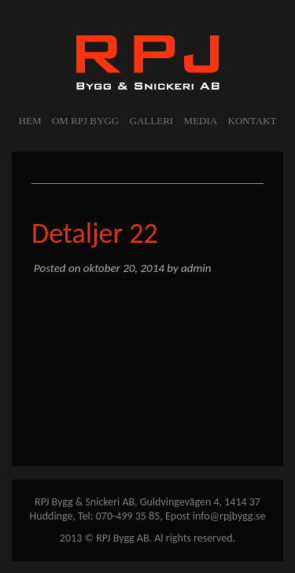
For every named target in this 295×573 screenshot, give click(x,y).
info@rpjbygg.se (229, 516)
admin (196, 268)
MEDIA (201, 121)
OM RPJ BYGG (85, 121)
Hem (30, 121)
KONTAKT (252, 121)
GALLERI (152, 121)
